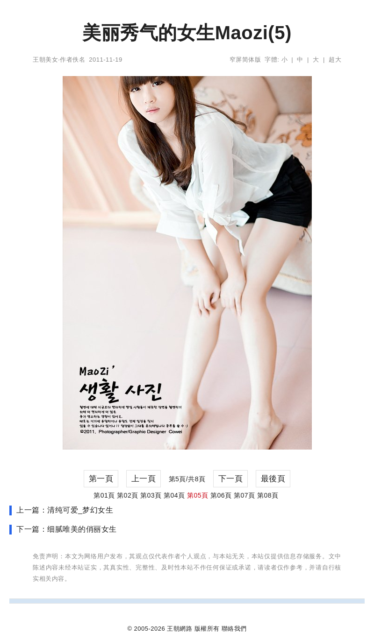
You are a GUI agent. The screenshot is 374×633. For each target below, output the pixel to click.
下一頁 (230, 478)
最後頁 (273, 478)
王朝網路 (179, 628)
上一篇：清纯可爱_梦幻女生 (64, 510)
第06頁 (221, 495)
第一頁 (101, 478)
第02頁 (127, 495)
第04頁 (174, 495)
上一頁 (143, 478)
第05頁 (198, 495)
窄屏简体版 (245, 59)
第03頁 (151, 495)
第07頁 (244, 495)
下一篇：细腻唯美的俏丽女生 (66, 529)
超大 (335, 59)
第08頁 (268, 495)
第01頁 (104, 495)
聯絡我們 (234, 628)
